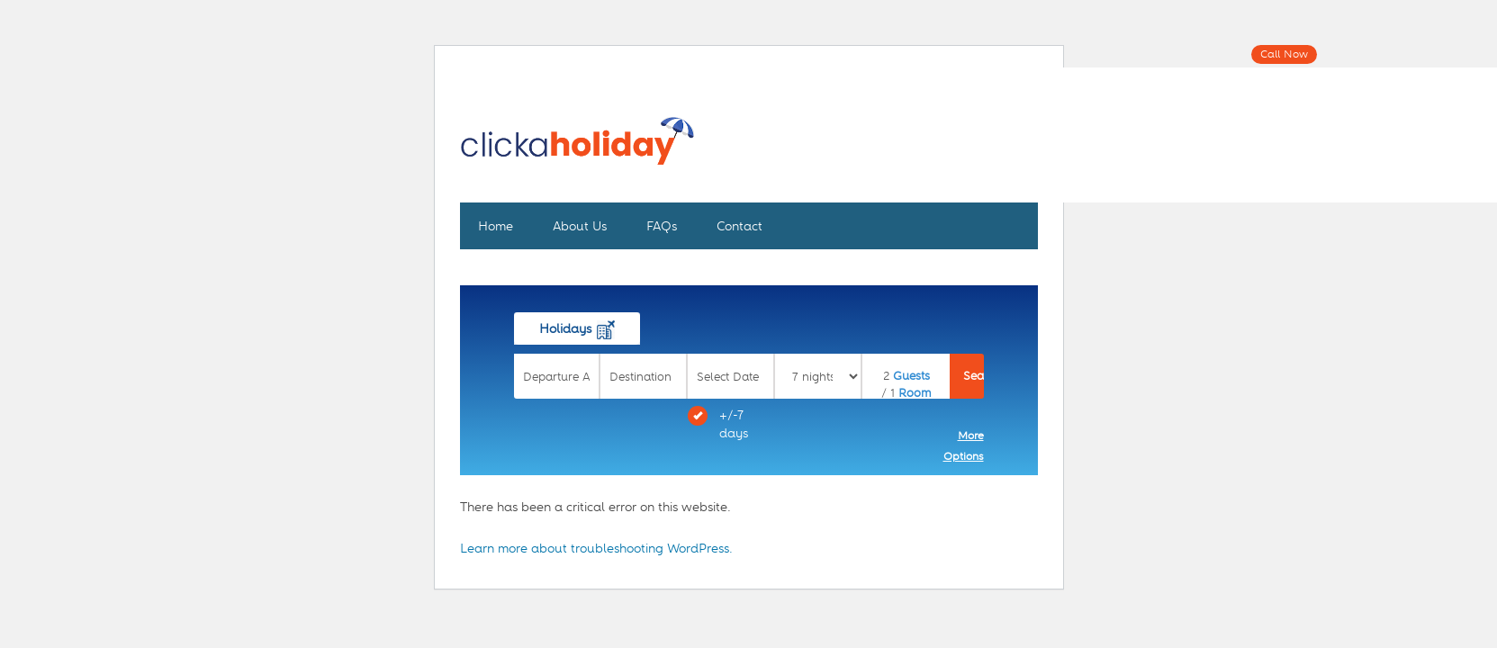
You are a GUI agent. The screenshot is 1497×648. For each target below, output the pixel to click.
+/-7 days (718, 423)
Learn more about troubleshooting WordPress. (596, 548)
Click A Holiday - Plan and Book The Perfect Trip (577, 150)
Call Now (1284, 54)
